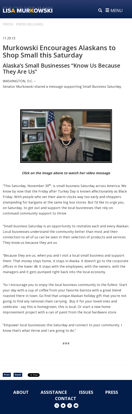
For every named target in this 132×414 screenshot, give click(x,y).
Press (8, 24)
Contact (65, 398)
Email (18, 374)
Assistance (54, 392)
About (21, 392)
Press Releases (29, 24)
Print (7, 374)
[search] (101, 10)
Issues (86, 392)
